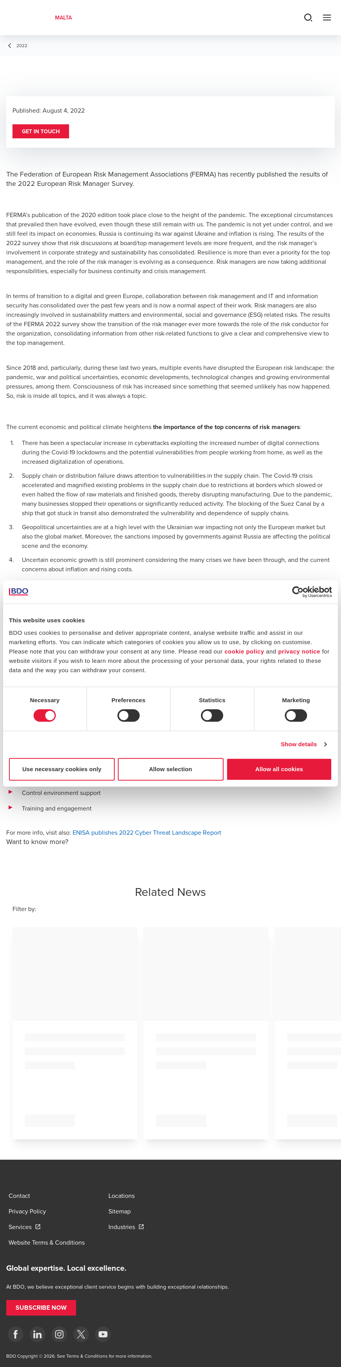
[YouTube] (103, 1334)
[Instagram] (59, 1334)
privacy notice (299, 651)
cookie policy (244, 651)
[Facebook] (15, 1334)
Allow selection (170, 769)
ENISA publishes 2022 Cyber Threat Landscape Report (147, 832)
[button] (40, 131)
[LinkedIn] (37, 1334)
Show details (299, 744)
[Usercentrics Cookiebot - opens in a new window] (298, 592)
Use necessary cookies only (61, 769)
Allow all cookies (279, 769)
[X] (81, 1334)
